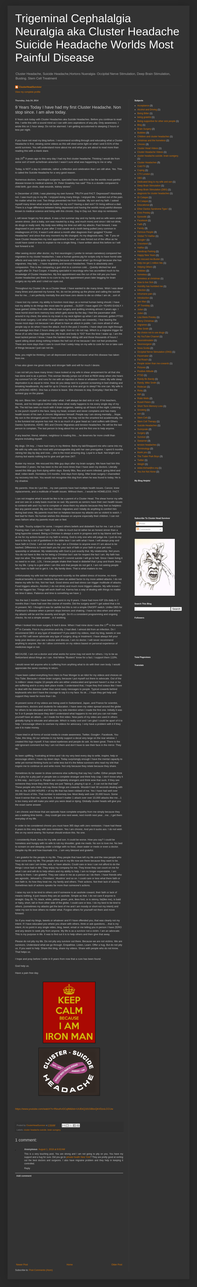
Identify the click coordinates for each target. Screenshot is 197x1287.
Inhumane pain (144, 294)
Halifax (140, 247)
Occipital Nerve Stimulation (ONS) (154, 352)
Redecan (141, 386)
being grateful (144, 117)
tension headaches (146, 444)
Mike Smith (143, 328)
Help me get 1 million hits (150, 263)
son (139, 413)
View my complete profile (27, 92)
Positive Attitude (145, 371)
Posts (141, 523)
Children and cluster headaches (153, 136)
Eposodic (142, 216)
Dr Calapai (142, 197)
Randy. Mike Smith (146, 382)
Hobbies (141, 270)
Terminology (143, 448)
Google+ (141, 240)
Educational (143, 205)
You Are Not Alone (146, 471)
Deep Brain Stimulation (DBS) (152, 189)
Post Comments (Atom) (41, 1270)
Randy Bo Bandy (145, 379)
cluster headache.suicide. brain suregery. (42, 1130)
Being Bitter (143, 113)
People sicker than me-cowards (153, 363)
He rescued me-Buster (148, 259)
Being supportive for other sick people (156, 121)
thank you (142, 452)
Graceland (142, 243)
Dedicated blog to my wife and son (154, 181)
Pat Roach (142, 359)
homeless (142, 274)
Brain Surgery (144, 129)
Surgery (141, 433)
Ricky (140, 390)
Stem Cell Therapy (146, 421)
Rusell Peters (144, 402)
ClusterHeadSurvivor (30, 87)
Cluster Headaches (147, 162)
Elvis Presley (143, 212)
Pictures (141, 367)
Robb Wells (143, 398)
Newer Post (22, 1264)
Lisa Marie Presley (146, 317)
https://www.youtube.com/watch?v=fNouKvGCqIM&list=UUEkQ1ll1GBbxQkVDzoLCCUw (64, 1108)
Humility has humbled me (150, 286)
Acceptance (143, 105)
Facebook (142, 220)
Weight (140, 464)
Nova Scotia (143, 348)
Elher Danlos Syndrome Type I (152, 209)
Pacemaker (143, 356)
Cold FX (141, 166)
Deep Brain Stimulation (149, 185)
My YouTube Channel (148, 336)
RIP (139, 394)
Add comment (23, 1176)
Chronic (141, 144)
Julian (140, 309)
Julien (140, 313)
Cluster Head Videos (147, 148)
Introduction (143, 298)
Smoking (141, 410)
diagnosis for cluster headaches (153, 193)
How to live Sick (145, 282)
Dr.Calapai (142, 201)
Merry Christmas (145, 321)
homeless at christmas (148, 278)
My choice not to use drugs (150, 332)
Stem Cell (142, 417)
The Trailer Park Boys (148, 456)
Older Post (116, 1264)
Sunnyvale (142, 429)
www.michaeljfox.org (147, 468)
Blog (139, 125)
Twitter (140, 460)
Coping (141, 170)
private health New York (78, 1157)
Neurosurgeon (144, 344)
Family (140, 228)
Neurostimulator (145, 340)
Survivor (141, 437)
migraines (142, 324)
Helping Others (144, 267)
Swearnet (142, 440)
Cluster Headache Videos (150, 152)
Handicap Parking (146, 251)
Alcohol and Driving (147, 109)
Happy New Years (146, 255)
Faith (139, 224)
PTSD (140, 375)
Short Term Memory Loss (150, 406)
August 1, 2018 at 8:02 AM (51, 1149)
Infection (141, 290)
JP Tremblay (143, 305)
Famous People (145, 232)
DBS (139, 178)
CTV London (143, 174)
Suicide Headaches (147, 425)
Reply (27, 1168)
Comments (143, 529)
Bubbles (141, 132)
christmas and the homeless (151, 140)
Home (70, 1264)
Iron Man (141, 301)
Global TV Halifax (146, 236)
